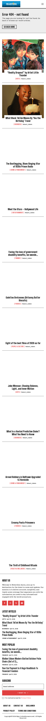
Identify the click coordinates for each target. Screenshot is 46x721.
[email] (23, 686)
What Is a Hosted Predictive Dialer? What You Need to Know (23, 433)
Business (18, 124)
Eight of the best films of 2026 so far (23, 343)
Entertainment (17, 212)
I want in (23, 693)
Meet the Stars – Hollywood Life (23, 209)
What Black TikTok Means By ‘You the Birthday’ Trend (23, 119)
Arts (17, 79)
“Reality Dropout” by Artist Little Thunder (23, 74)
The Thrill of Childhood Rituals (23, 565)
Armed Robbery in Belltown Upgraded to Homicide (23, 478)
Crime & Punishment (18, 170)
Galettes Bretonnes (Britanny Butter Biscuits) (23, 299)
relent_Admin (26, 79)
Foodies (17, 304)
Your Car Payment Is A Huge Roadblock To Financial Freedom (20, 669)
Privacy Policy (26, 698)
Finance (18, 258)
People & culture (18, 346)
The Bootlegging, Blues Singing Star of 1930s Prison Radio (23, 165)
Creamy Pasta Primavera (23, 522)
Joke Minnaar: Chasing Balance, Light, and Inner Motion (23, 387)
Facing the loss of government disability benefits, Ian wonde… (23, 253)
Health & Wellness (17, 569)
